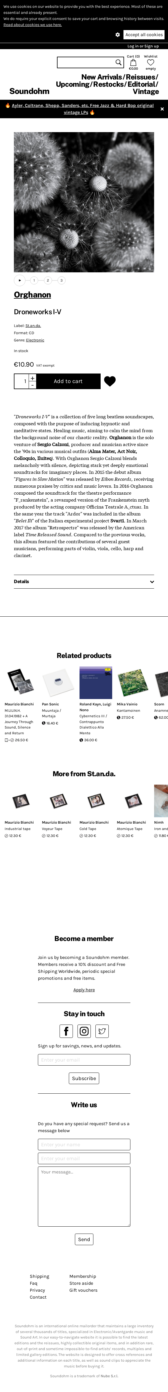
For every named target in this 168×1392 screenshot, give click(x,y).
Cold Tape (88, 829)
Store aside (81, 1283)
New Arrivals (101, 77)
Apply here (84, 989)
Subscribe (84, 1078)
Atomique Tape (130, 829)
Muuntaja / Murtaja (51, 713)
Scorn (159, 704)
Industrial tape (18, 829)
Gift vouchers (83, 1290)
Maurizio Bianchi (19, 704)
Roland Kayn (90, 704)
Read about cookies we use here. (32, 24)
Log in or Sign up (143, 46)
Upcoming (72, 84)
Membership (82, 1276)
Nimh (159, 822)
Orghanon (32, 294)
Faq (33, 1283)
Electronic (35, 340)
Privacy (37, 1290)
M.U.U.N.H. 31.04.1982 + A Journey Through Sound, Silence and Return (19, 721)
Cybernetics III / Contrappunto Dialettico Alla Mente (93, 724)
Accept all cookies (144, 34)
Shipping (39, 1276)
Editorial (141, 84)
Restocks (108, 84)
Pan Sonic (50, 704)
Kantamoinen (128, 710)
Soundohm (29, 91)
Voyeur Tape (52, 829)
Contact (38, 1297)
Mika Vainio (127, 704)
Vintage (146, 91)
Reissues (140, 77)
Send (84, 1239)
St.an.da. (33, 325)
